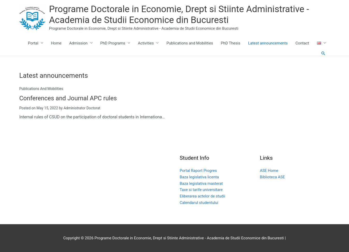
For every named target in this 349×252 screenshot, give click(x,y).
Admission (78, 43)
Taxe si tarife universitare (201, 189)
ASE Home (269, 170)
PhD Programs (112, 43)
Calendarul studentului (199, 202)
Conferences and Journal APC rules (68, 98)
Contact (302, 43)
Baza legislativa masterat (201, 183)
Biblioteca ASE (272, 176)
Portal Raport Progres (198, 170)
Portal (33, 43)
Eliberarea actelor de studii (203, 196)
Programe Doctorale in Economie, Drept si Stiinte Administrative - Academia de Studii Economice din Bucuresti (179, 14)
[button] (323, 53)
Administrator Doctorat (82, 108)
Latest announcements (268, 43)
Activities (146, 43)
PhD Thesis (230, 43)
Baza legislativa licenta (199, 176)
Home (56, 43)
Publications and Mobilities (189, 43)
